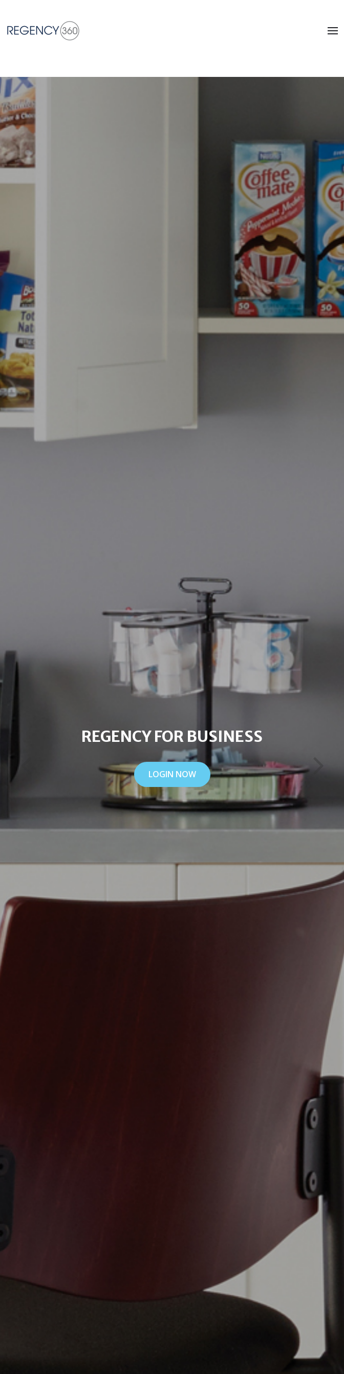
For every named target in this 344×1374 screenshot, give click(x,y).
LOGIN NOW (172, 774)
